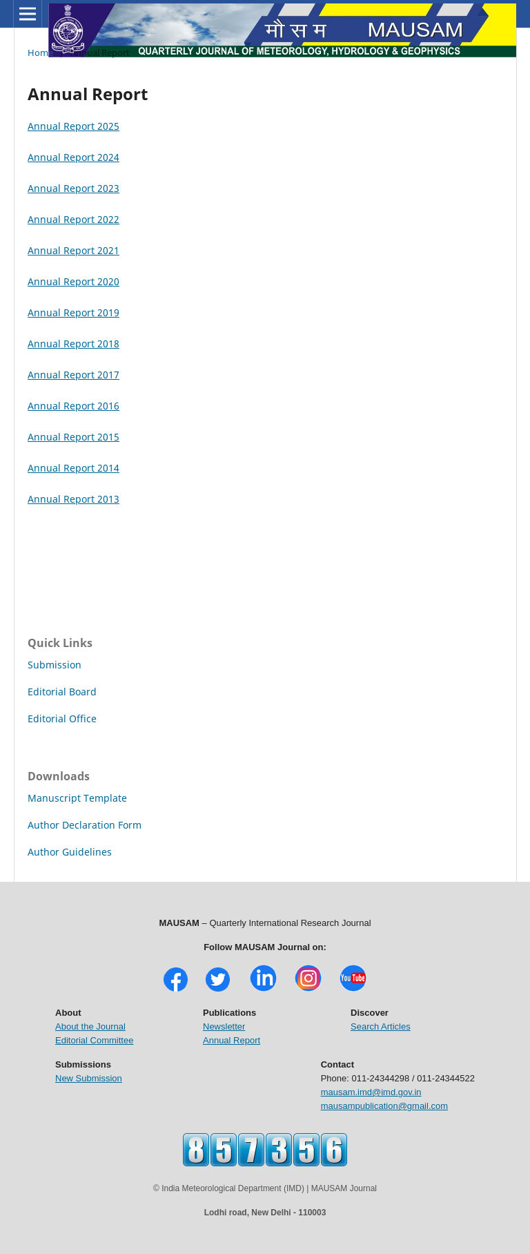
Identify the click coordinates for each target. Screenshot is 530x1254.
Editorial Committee (94, 1040)
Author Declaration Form (84, 824)
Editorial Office (62, 718)
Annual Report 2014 (73, 467)
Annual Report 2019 (73, 312)
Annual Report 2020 (73, 281)
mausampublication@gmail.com (384, 1106)
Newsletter (224, 1026)
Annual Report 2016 (73, 405)
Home (40, 52)
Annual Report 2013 (73, 498)
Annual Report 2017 (73, 374)
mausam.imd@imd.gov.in (371, 1092)
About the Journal (90, 1026)
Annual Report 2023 (73, 188)
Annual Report (231, 1040)
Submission (54, 664)
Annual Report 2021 (73, 250)
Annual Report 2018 (73, 343)
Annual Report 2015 (73, 436)
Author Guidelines (70, 851)
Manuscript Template (77, 797)
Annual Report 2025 (73, 126)
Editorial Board (62, 691)
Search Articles (381, 1026)
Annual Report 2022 (73, 219)
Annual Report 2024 (73, 157)
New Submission (88, 1078)
